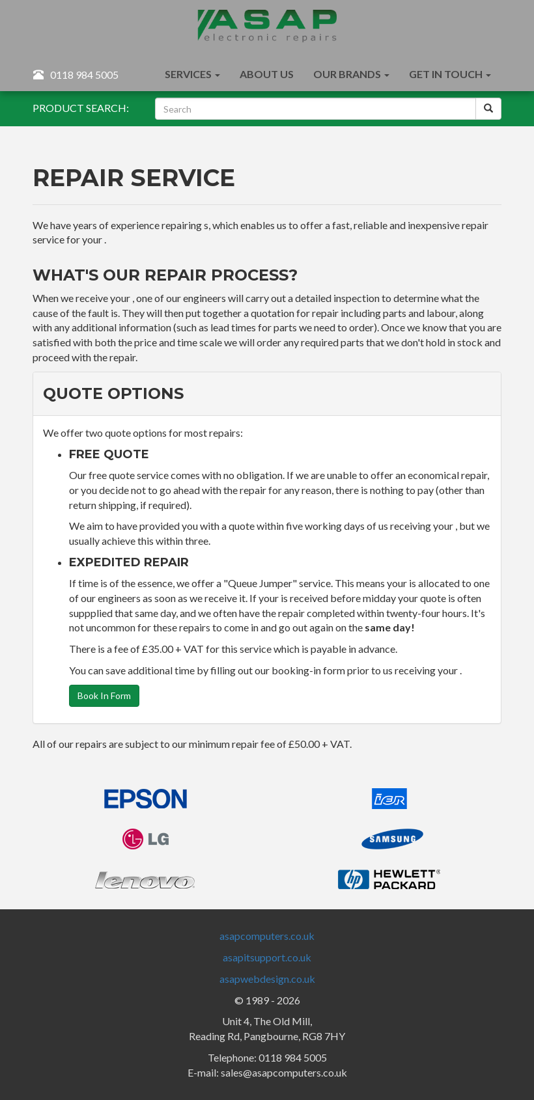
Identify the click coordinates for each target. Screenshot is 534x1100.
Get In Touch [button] (450, 74)
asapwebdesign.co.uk (267, 978)
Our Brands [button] (351, 74)
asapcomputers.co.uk (267, 935)
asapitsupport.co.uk (267, 957)
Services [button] (192, 74)
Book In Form (104, 695)
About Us (267, 74)
